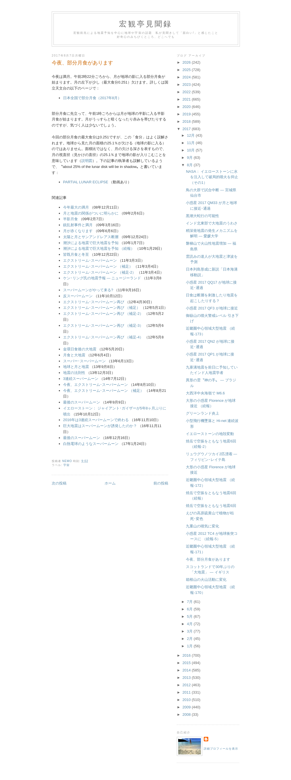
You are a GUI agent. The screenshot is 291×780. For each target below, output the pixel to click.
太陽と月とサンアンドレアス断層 (91, 237)
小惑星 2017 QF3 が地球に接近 (212, 308)
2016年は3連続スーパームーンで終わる (96, 420)
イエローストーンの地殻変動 (210, 434)
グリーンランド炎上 (202, 413)
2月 (190, 639)
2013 (187, 677)
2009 (187, 707)
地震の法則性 (74, 373)
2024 (187, 77)
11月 (191, 143)
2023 (187, 84)
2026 (187, 62)
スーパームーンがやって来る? (88, 290)
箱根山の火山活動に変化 (206, 579)
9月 (190, 157)
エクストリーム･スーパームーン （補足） (98, 266)
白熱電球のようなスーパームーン (91, 444)
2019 (187, 114)
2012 (187, 685)
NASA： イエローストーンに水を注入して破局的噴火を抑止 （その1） (212, 177)
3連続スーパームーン (80, 379)
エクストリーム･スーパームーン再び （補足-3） (103, 325)
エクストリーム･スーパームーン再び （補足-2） (103, 313)
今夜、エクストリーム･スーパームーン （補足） (103, 390)
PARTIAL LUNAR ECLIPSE (85, 182)
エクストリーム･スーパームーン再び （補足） (101, 307)
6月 (190, 609)
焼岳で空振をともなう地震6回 (211, 506)
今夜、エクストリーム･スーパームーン (95, 384)
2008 (187, 714)
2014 (187, 670)
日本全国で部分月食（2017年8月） (92, 98)
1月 (190, 646)
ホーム (110, 483)
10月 (191, 150)
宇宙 (66, 465)
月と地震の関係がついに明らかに (91, 213)
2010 (187, 700)
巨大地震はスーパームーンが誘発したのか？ (100, 426)
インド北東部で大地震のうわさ (212, 223)
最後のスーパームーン (81, 402)
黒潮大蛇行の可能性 (202, 216)
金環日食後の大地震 (79, 349)
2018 (187, 121)
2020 (187, 107)
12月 (191, 135)
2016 (187, 655)
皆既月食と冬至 (76, 254)
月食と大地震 (74, 355)
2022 (187, 92)
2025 (187, 70)
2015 (187, 663)
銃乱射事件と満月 (78, 225)
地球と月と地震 (76, 367)
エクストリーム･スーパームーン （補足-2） (99, 272)
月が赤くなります (78, 231)
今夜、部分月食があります (208, 559)
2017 (187, 129)
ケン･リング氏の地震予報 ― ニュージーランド (102, 278)
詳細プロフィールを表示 (221, 748)
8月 (190, 165)
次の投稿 (59, 483)
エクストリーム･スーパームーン (90, 260)
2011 (187, 692)
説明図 (86, 161)
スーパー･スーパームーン (84, 361)
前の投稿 (160, 483)
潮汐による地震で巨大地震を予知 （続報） (98, 248)
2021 (187, 99)
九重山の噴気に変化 (202, 526)
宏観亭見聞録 (145, 24)
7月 (190, 602)
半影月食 (70, 219)
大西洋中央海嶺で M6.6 (205, 393)
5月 (190, 616)
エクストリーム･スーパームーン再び (93, 302)
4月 (190, 624)
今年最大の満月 (76, 207)
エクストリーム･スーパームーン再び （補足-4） (103, 337)
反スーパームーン (78, 296)
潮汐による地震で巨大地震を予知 (91, 243)
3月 (190, 631)
